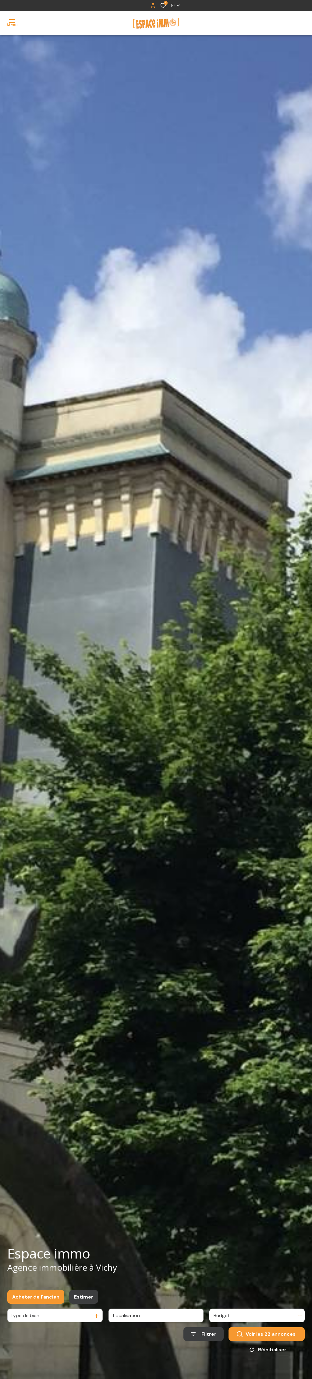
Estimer (83, 1298)
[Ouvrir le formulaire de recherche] (203, 1335)
